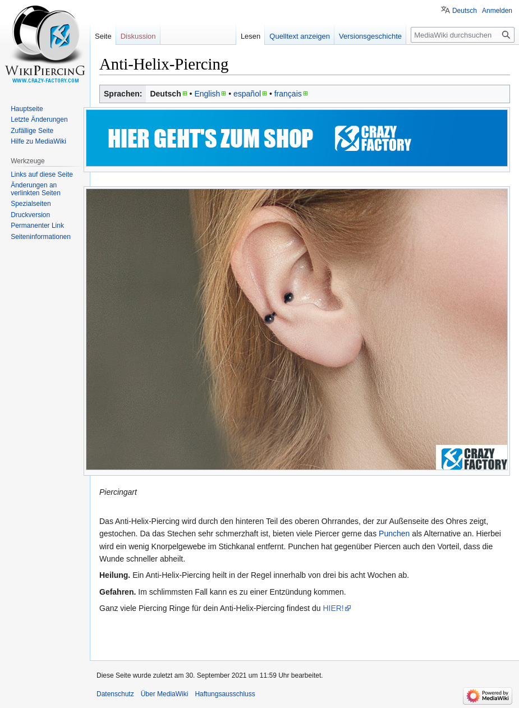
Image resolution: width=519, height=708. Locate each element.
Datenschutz (115, 694)
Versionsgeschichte (370, 36)
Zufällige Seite (32, 131)
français (288, 93)
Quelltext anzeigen (299, 36)
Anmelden (497, 11)
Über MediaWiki (165, 694)
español (247, 93)
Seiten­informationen (41, 237)
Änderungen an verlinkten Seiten (36, 189)
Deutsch (464, 11)
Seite (103, 36)
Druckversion (30, 215)
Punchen (394, 533)
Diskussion (138, 36)
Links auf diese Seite (42, 174)
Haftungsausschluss (225, 694)
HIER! (333, 608)
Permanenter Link (37, 225)
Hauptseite (27, 109)
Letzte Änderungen (39, 119)
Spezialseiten (30, 204)
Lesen (250, 36)
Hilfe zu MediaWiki (38, 141)
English (207, 93)
